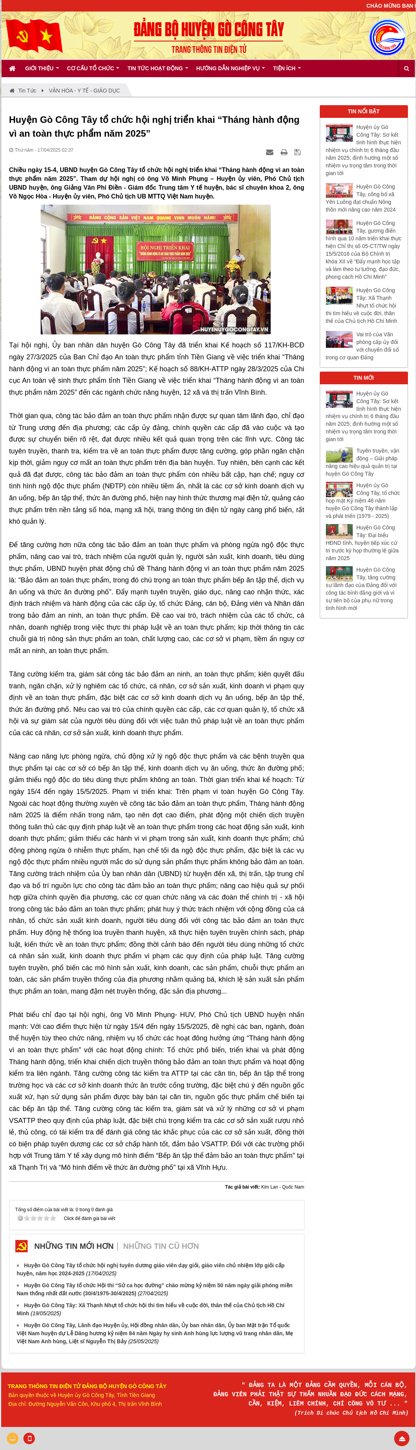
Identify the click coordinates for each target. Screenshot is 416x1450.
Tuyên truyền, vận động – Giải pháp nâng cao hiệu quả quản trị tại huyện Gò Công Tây (363, 462)
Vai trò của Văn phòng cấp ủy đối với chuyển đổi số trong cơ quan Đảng (362, 345)
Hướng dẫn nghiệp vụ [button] (230, 71)
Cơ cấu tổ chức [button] (93, 71)
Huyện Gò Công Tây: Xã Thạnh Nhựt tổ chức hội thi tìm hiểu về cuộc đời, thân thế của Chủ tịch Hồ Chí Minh (362, 305)
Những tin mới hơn (74, 1246)
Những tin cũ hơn (161, 1246)
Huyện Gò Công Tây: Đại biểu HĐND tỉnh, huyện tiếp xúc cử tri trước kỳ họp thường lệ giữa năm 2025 (362, 542)
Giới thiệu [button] (42, 71)
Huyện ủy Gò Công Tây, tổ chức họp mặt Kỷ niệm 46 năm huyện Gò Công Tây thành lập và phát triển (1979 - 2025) (363, 500)
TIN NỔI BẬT (364, 111)
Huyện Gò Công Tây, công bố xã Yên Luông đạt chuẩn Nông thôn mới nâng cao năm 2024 (361, 198)
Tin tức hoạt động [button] (157, 71)
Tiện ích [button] (287, 71)
